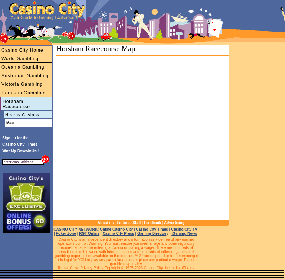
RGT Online (89, 233)
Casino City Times (152, 229)
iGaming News (184, 233)
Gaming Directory (152, 233)
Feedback (152, 223)
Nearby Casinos (22, 115)
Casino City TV (184, 229)
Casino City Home (22, 50)
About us (106, 223)
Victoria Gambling (22, 84)
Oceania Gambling (22, 67)
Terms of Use (68, 268)
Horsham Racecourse (16, 104)
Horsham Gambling (23, 92)
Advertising (174, 223)
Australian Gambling (25, 75)
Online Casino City (116, 229)
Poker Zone (66, 233)
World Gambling (20, 58)
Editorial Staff (129, 223)
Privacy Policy (91, 268)
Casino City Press (118, 233)
